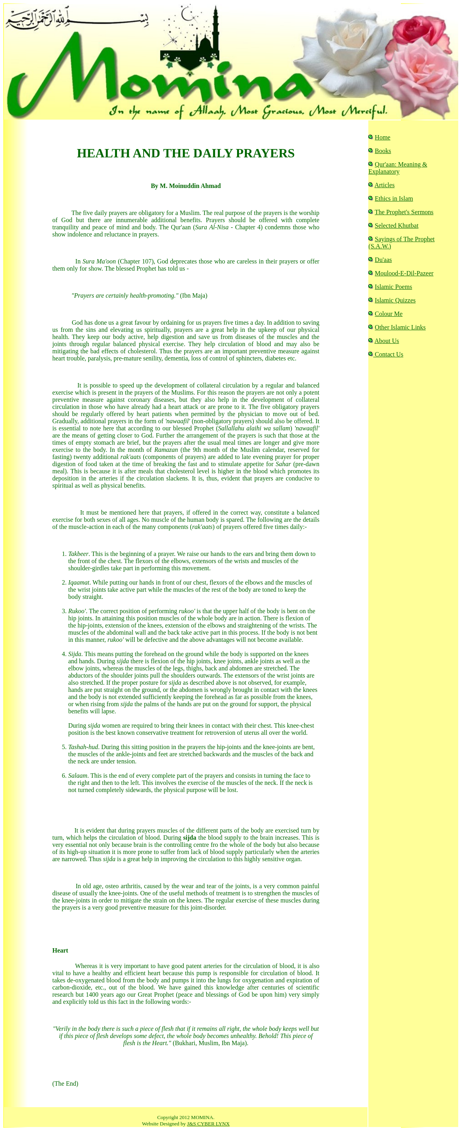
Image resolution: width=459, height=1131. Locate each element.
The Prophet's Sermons (404, 212)
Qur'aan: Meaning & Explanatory (397, 168)
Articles (384, 185)
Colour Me (389, 313)
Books (383, 150)
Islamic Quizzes (395, 300)
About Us (386, 340)
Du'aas (383, 259)
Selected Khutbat (396, 225)
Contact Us (388, 354)
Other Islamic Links (400, 327)
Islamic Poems (393, 286)
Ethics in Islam (394, 198)
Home (382, 137)
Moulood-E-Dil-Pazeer (404, 273)
